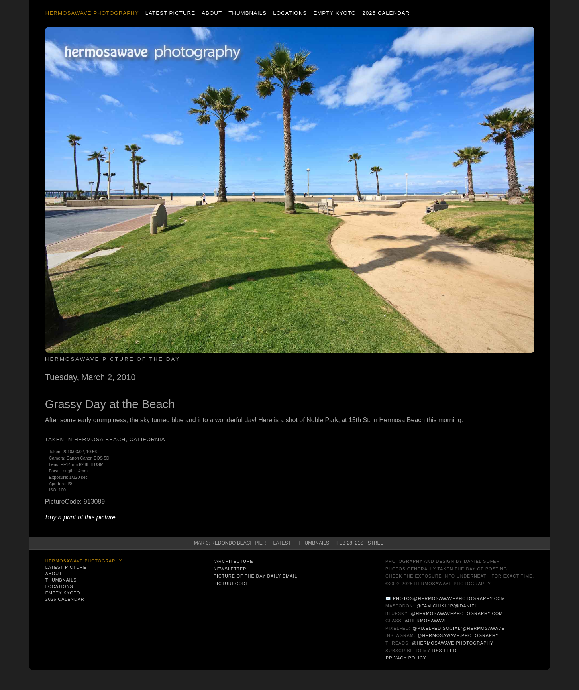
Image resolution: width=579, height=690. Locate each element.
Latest (281, 543)
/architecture (233, 561)
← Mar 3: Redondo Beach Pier (226, 543)
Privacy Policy (406, 657)
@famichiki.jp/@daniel (446, 606)
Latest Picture (170, 13)
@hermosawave (426, 620)
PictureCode (231, 583)
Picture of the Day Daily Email (255, 576)
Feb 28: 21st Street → (364, 543)
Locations (290, 13)
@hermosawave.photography (458, 635)
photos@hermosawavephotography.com (449, 598)
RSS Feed (444, 650)
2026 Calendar (386, 13)
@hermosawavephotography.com (457, 613)
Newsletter (230, 568)
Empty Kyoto (334, 13)
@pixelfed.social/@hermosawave (459, 628)
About (212, 13)
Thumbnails (247, 13)
